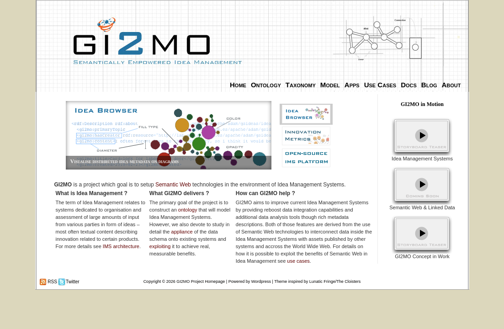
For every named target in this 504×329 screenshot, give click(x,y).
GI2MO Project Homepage (200, 281)
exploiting (159, 246)
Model (330, 85)
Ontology (266, 85)
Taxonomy (301, 85)
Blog (429, 85)
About (451, 85)
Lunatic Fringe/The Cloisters (335, 281)
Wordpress (261, 281)
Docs (409, 85)
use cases (298, 261)
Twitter (72, 281)
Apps (352, 85)
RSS (52, 281)
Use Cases (380, 85)
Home (238, 85)
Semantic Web (173, 184)
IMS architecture (121, 246)
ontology (187, 209)
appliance (182, 231)
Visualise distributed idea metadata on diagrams (124, 161)
